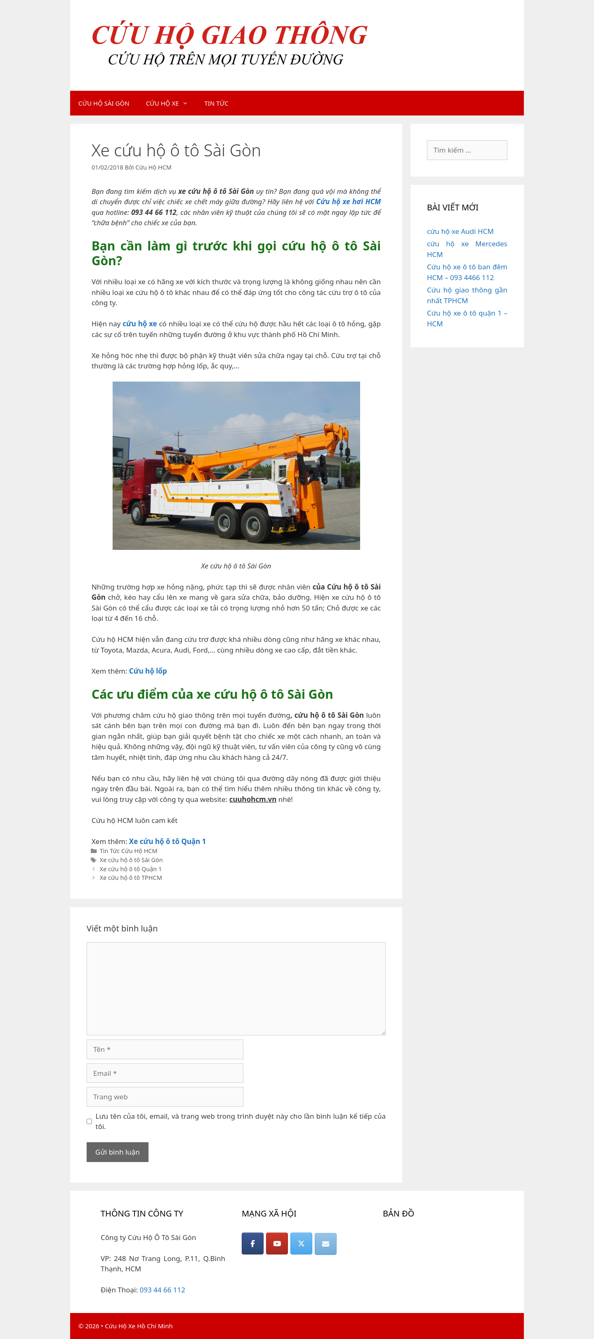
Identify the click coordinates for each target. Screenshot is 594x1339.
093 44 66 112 (162, 1289)
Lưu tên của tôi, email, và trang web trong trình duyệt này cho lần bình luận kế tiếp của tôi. (241, 1121)
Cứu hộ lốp (148, 671)
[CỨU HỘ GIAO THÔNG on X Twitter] (301, 1243)
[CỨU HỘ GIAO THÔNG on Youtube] (277, 1243)
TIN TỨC (217, 103)
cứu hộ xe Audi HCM (460, 231)
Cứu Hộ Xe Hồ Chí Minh (139, 1326)
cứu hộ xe (140, 323)
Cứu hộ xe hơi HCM (348, 201)
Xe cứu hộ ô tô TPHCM (131, 878)
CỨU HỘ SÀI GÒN (104, 103)
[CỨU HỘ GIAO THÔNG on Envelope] (326, 1244)
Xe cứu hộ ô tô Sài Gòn (131, 860)
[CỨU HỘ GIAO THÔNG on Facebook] (253, 1243)
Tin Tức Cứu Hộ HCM (129, 851)
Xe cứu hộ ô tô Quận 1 (167, 841)
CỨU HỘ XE (171, 103)
